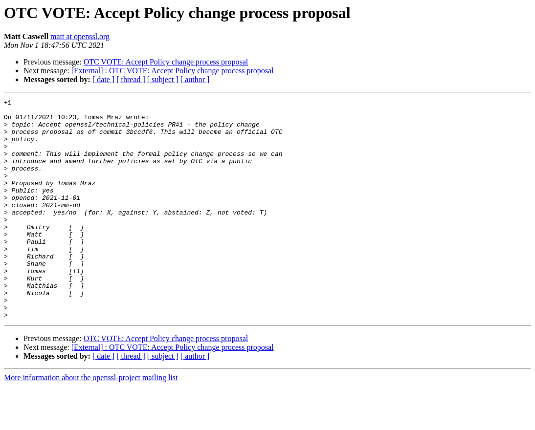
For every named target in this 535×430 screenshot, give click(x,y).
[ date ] (103, 79)
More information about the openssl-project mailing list (91, 421)
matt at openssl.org (80, 36)
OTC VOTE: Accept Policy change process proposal (166, 62)
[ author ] (195, 79)
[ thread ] (130, 79)
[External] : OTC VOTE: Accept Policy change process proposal (172, 70)
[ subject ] (162, 79)
